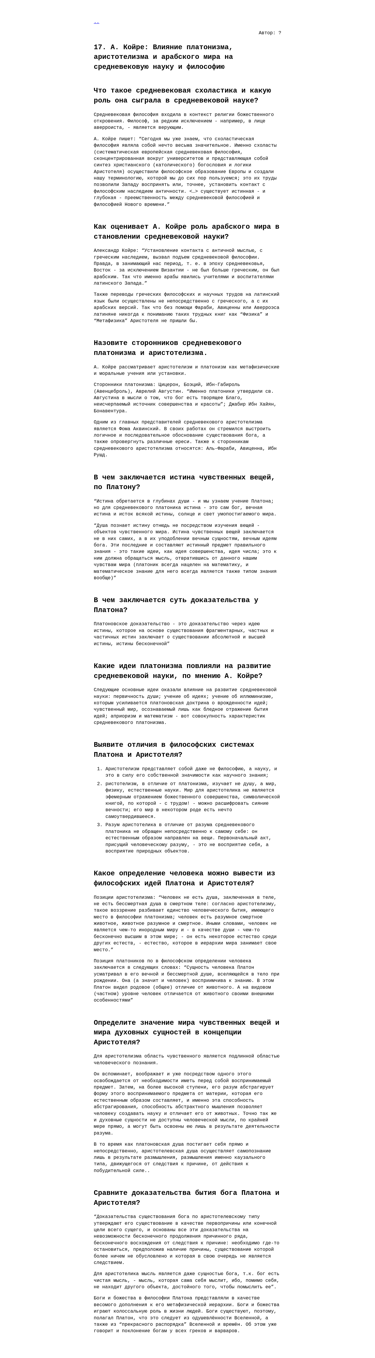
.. (96, 22)
